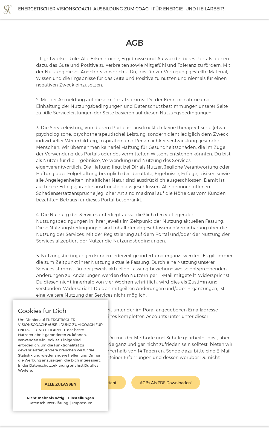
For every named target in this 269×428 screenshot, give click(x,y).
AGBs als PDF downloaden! (166, 382)
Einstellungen (81, 398)
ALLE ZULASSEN (60, 384)
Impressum (82, 403)
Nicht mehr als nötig (46, 398)
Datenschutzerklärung (48, 403)
